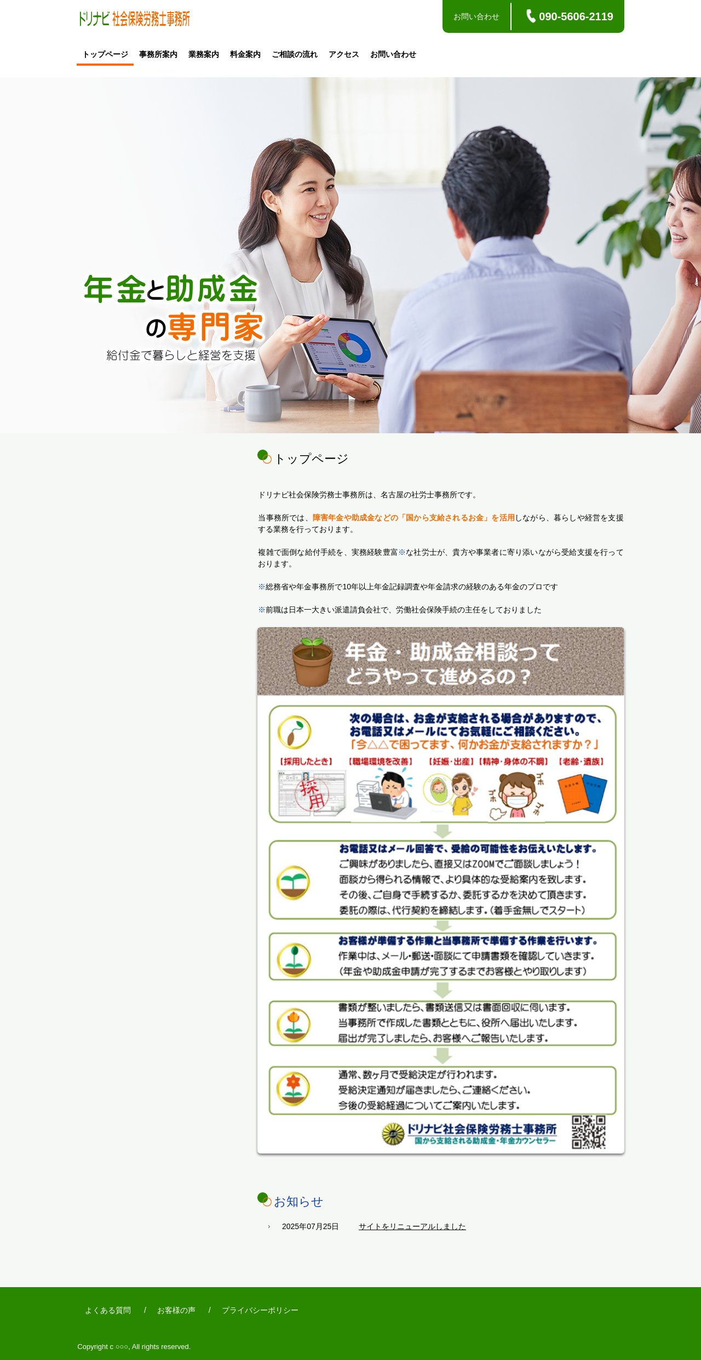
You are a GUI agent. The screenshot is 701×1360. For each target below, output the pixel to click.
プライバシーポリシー (260, 1310)
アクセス (344, 54)
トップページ (105, 54)
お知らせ (299, 1201)
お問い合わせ (476, 16)
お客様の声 (176, 1310)
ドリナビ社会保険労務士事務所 (135, 20)
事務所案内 (158, 54)
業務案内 (203, 54)
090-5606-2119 (576, 16)
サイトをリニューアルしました (412, 1226)
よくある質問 (108, 1310)
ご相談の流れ (295, 54)
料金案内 (245, 54)
